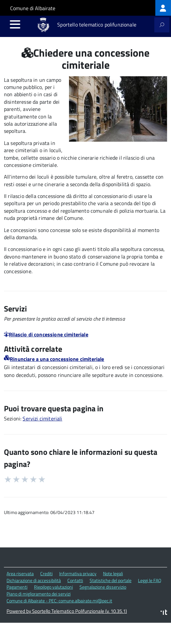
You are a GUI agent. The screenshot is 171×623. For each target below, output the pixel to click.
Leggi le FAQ (149, 580)
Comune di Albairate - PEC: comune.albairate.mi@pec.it (59, 600)
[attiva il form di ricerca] (161, 24)
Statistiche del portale (110, 580)
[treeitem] (163, 8)
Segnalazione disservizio (102, 586)
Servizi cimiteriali (42, 418)
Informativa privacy (77, 573)
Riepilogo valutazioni (53, 586)
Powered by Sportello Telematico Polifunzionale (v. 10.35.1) (67, 611)
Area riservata (20, 573)
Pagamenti (17, 586)
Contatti (75, 580)
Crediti (46, 573)
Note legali (113, 573)
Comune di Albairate (32, 8)
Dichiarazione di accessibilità (34, 580)
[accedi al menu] (15, 24)
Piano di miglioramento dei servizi (39, 593)
